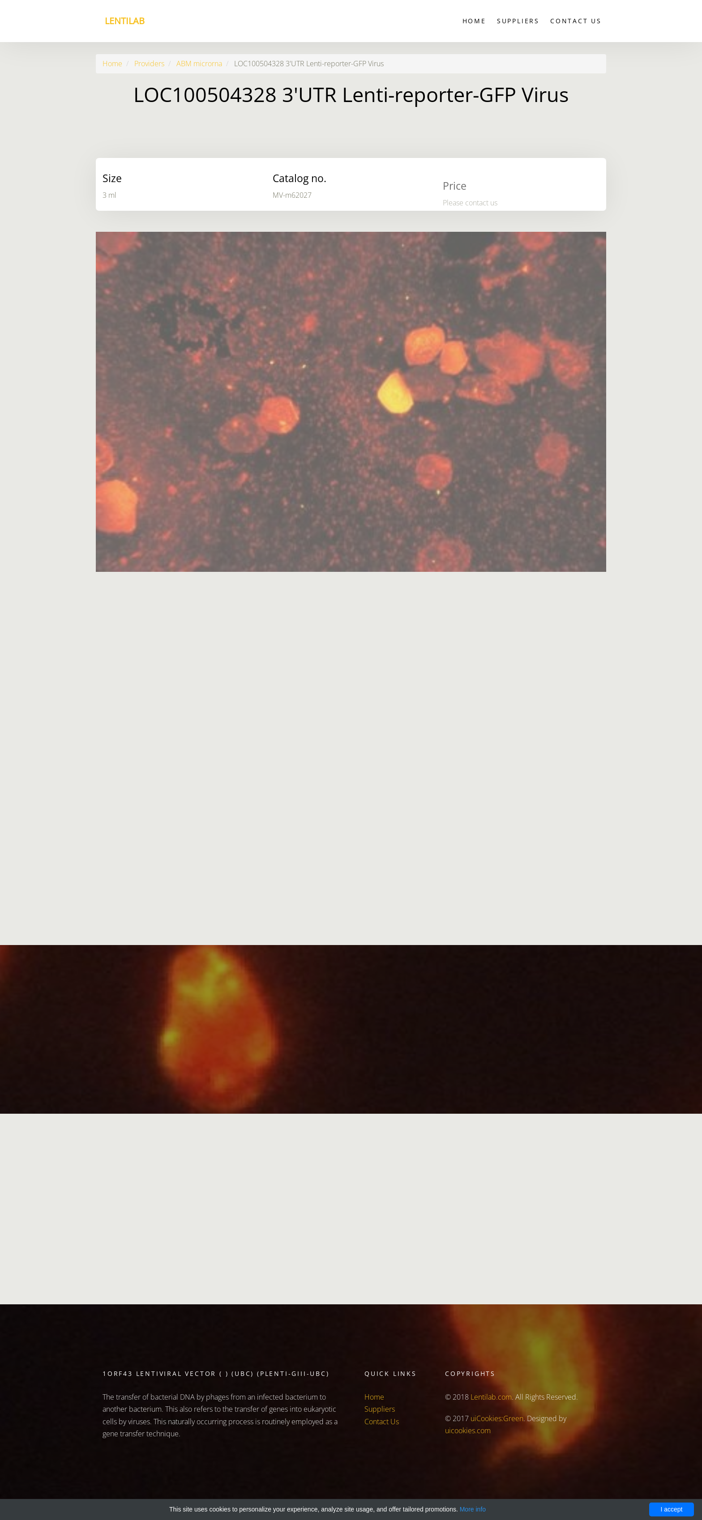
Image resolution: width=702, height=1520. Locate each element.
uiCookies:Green (497, 1418)
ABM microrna (199, 63)
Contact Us (576, 21)
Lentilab (125, 21)
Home (474, 21)
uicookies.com (468, 1430)
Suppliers (518, 21)
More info (473, 1509)
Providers (149, 63)
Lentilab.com (491, 1397)
